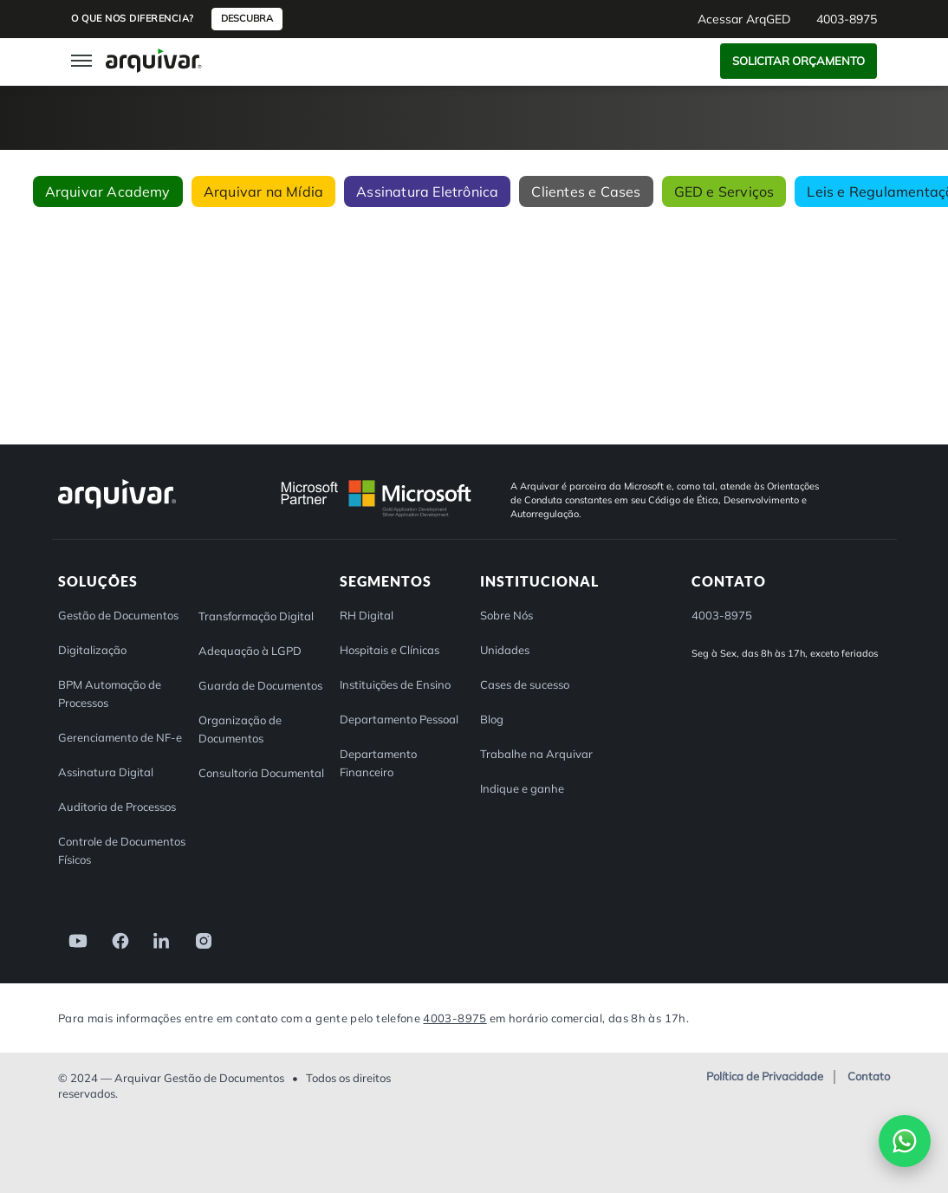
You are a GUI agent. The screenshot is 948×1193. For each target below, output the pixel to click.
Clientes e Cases (585, 191)
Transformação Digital (256, 616)
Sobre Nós (506, 615)
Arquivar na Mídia (263, 191)
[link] (73, 939)
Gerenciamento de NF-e (120, 737)
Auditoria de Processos (117, 807)
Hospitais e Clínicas (389, 650)
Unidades (504, 650)
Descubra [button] (247, 18)
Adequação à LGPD (250, 651)
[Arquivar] (117, 508)
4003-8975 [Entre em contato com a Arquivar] (454, 1018)
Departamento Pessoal (399, 719)
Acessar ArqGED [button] (744, 19)
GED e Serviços (724, 191)
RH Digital (366, 615)
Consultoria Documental (261, 773)
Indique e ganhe (522, 788)
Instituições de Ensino (395, 684)
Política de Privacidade (764, 1077)
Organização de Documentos (240, 729)
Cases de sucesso (524, 684)
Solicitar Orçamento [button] (798, 61)
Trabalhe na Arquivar (536, 754)
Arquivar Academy (108, 191)
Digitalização (92, 650)
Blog (491, 719)
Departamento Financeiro (378, 763)
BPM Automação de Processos (109, 694)
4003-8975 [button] (846, 19)
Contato (868, 1077)
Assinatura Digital (105, 772)
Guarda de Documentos (260, 685)
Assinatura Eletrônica (427, 191)
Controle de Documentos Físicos (121, 850)
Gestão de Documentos (118, 615)
